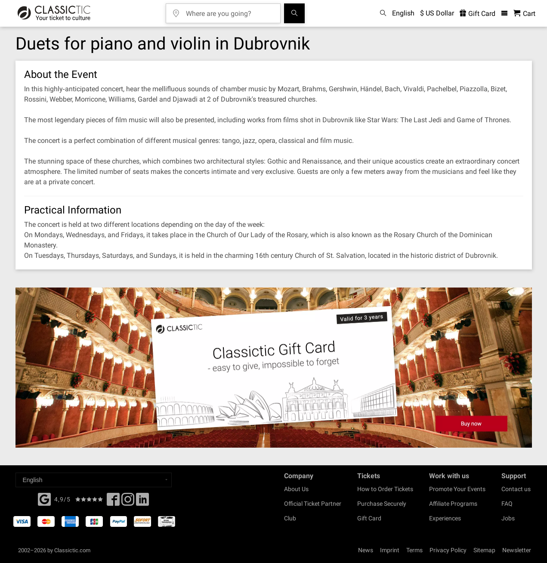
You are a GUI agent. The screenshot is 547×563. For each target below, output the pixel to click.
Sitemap (484, 550)
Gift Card (369, 518)
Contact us (516, 489)
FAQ (507, 503)
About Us (296, 489)
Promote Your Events (457, 489)
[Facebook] (44, 498)
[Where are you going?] (229, 10)
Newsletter (516, 550)
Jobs (508, 518)
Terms (414, 550)
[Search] (294, 13)
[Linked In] (142, 501)
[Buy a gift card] (273, 368)
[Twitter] (127, 501)
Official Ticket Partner (312, 503)
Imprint (389, 550)
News (365, 550)
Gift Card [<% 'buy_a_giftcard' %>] (477, 13)
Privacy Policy (448, 550)
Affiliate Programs (453, 503)
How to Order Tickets (385, 489)
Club (290, 518)
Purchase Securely (381, 503)
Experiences (445, 518)
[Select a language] (93, 480)
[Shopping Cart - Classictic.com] (524, 13)
